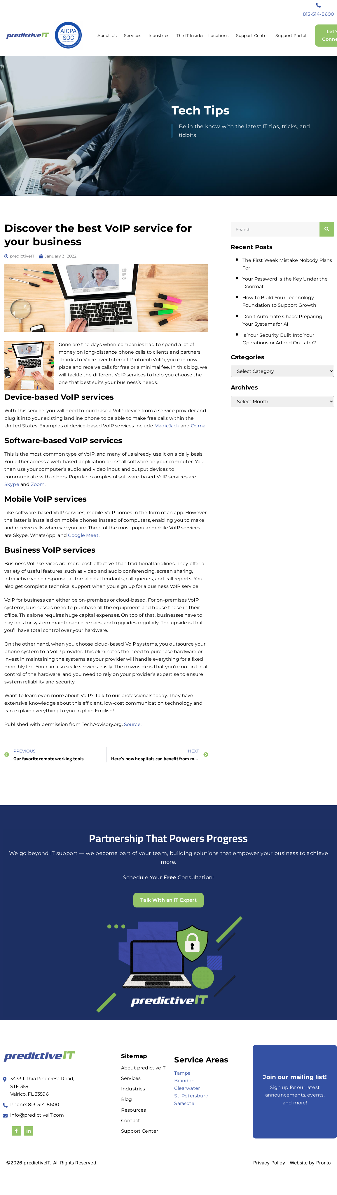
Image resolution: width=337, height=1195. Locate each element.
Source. (133, 724)
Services (134, 35)
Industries (160, 35)
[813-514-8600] (318, 5)
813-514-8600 (318, 14)
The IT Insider (190, 35)
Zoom (38, 484)
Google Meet (83, 535)
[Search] (326, 229)
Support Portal (290, 35)
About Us (108, 35)
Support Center (253, 35)
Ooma (198, 426)
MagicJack (166, 426)
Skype (11, 484)
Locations (219, 35)
